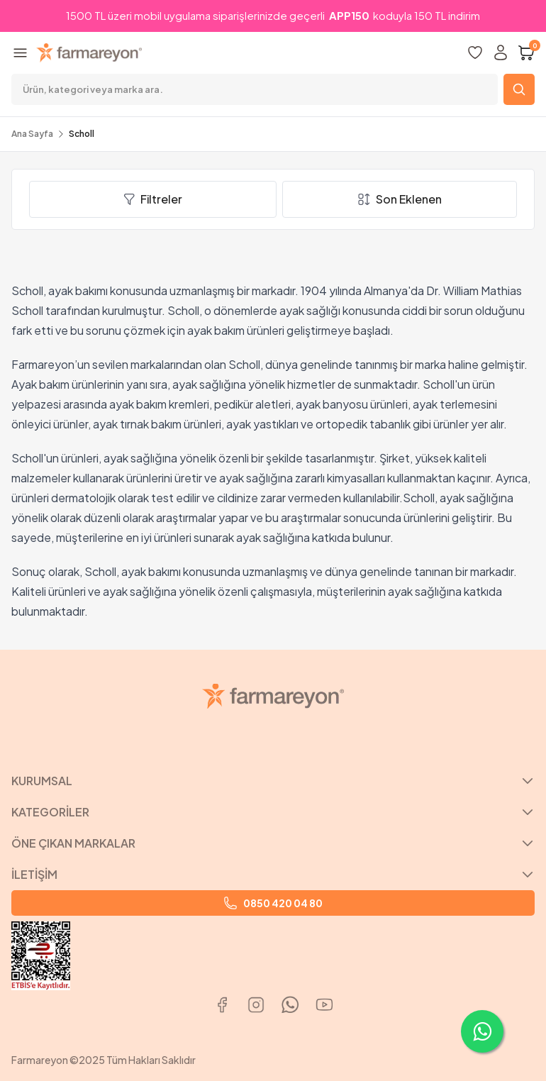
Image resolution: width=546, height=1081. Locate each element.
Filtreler (152, 199)
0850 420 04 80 (273, 903)
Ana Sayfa (32, 133)
